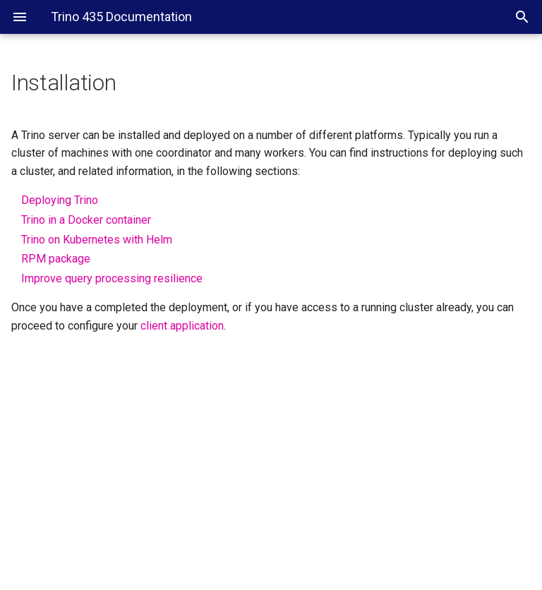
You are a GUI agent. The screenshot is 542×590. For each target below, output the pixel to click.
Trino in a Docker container (86, 220)
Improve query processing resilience (112, 278)
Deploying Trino (59, 200)
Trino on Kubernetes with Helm (96, 239)
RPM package (55, 258)
